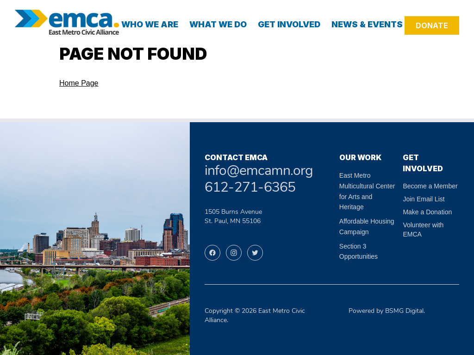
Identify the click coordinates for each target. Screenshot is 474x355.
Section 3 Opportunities (358, 252)
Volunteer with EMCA (423, 229)
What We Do (218, 24)
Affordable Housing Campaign (366, 227)
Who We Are (149, 24)
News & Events (367, 24)
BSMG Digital (404, 311)
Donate (432, 25)
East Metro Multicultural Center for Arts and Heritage (367, 191)
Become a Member (430, 186)
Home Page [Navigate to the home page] (79, 83)
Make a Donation (427, 212)
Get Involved (289, 24)
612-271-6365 (250, 188)
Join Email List (423, 199)
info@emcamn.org (259, 171)
